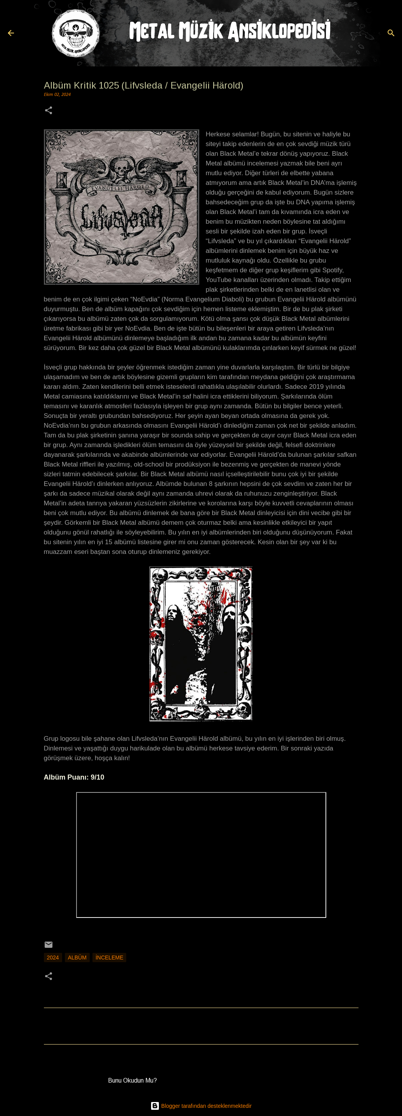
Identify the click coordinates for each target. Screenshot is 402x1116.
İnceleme (110, 957)
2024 (53, 957)
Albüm (77, 957)
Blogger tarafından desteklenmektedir (201, 1106)
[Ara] (391, 33)
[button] (48, 111)
